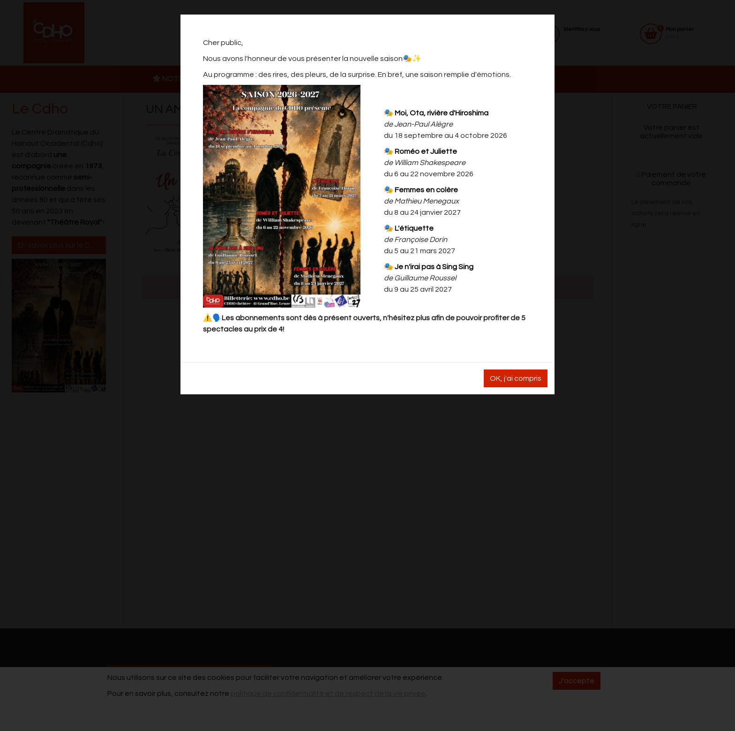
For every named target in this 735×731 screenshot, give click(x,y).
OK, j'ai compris (515, 378)
